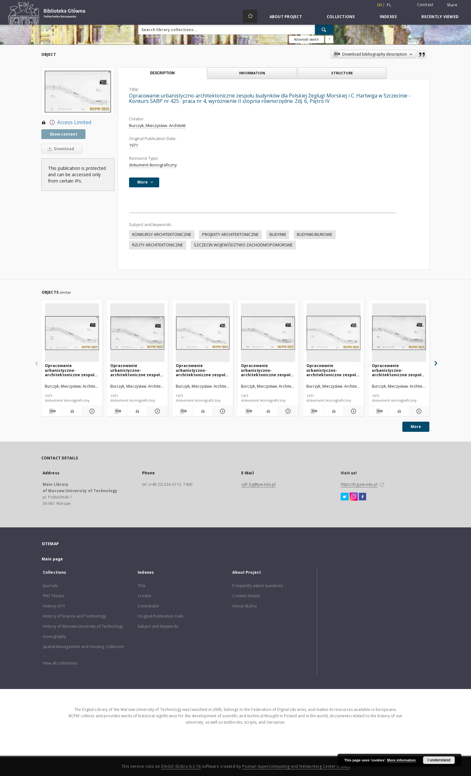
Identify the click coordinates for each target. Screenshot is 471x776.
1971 (133, 145)
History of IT (54, 606)
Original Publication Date (160, 616)
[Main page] (250, 16)
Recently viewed (440, 16)
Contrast (425, 4)
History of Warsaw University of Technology (83, 626)
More (416, 426)
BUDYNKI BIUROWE (314, 234)
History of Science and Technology (74, 616)
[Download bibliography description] (52, 411)
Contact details (246, 596)
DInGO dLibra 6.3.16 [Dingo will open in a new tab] (181, 766)
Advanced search (306, 39)
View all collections (60, 663)
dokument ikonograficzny (153, 165)
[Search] (324, 29)
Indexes (388, 16)
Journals (50, 585)
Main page (52, 559)
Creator (145, 596)
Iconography (54, 636)
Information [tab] (252, 72)
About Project (286, 16)
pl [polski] (389, 5)
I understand (438, 760)
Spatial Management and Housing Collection (83, 646)
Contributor (148, 606)
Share (452, 5)
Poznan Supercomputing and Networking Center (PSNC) (296, 766)
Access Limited (66, 122)
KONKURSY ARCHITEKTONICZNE (161, 234)
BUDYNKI (278, 234)
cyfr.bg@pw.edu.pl (258, 484)
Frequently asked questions (257, 585)
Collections (341, 16)
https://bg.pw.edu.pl (359, 484)
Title (142, 585)
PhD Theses (53, 596)
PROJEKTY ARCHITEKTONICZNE (230, 234)
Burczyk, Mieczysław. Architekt (157, 125)
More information (401, 760)
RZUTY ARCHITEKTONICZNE (157, 245)
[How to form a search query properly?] (329, 39)
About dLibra (244, 606)
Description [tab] (162, 73)
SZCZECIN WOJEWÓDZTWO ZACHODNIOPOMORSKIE (243, 245)
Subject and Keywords (158, 626)
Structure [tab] (342, 72)
